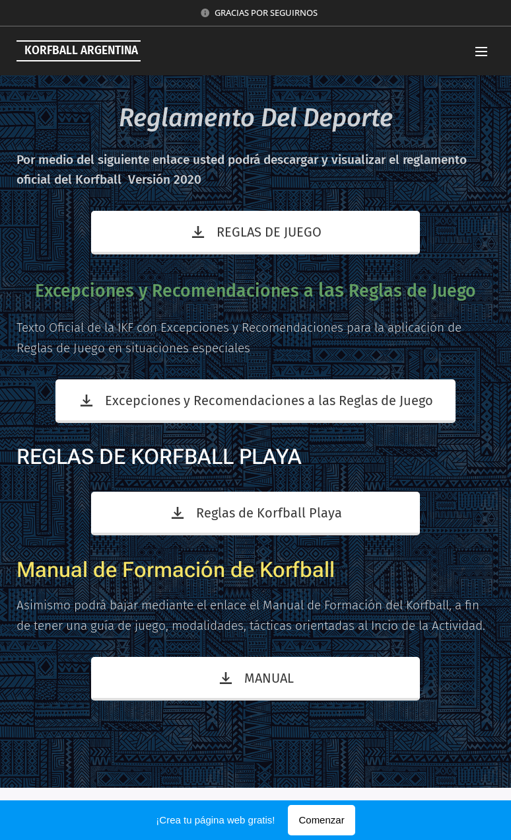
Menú (481, 51)
